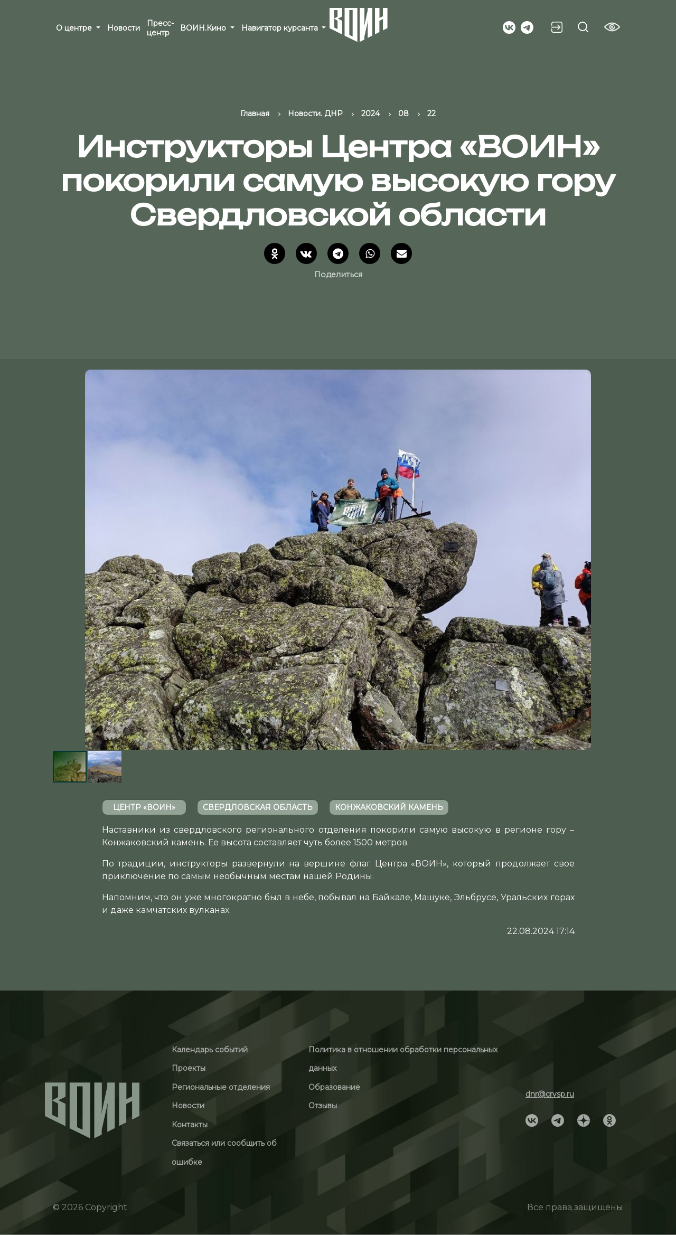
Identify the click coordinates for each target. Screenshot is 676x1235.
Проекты (188, 1068)
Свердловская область (258, 807)
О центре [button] (75, 28)
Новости (123, 28)
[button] (613, 559)
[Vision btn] (612, 26)
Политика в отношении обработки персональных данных (402, 1059)
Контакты (190, 1124)
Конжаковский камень (389, 807)
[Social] (509, 26)
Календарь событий (210, 1049)
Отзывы (322, 1105)
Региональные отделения (221, 1087)
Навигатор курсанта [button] (280, 28)
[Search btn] (583, 27)
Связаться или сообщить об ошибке (224, 1152)
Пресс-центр (160, 27)
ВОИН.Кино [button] (204, 28)
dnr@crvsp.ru (549, 1094)
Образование (334, 1087)
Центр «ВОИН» (144, 807)
